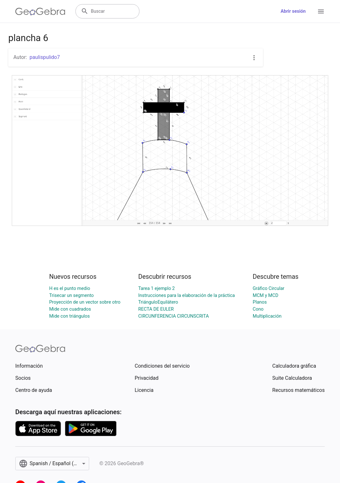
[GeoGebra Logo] (40, 11)
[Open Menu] (321, 11)
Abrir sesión (293, 11)
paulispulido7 (45, 57)
